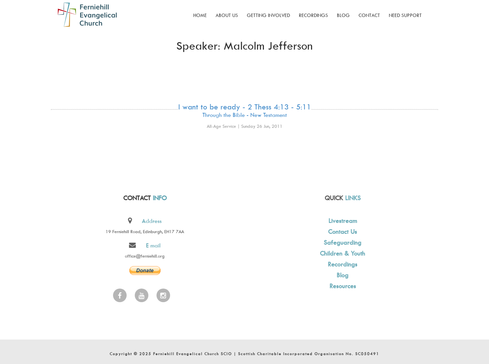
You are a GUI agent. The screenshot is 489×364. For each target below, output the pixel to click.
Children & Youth (341, 253)
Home (200, 15)
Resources (341, 286)
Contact (369, 15)
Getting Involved (268, 15)
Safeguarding (341, 242)
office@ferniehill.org (144, 256)
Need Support (405, 15)
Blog (343, 15)
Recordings (313, 15)
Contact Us (341, 232)
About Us (227, 15)
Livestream (341, 221)
